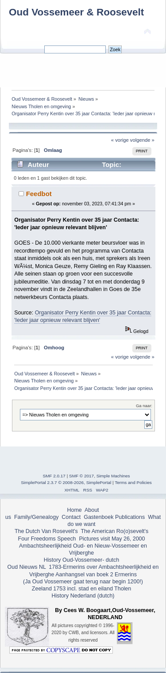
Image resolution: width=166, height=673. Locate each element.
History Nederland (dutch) (82, 596)
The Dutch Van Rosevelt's (46, 531)
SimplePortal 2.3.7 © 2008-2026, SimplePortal (66, 482)
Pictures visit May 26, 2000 (112, 539)
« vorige (120, 140)
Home (74, 510)
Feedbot (39, 193)
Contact (71, 517)
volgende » (142, 140)
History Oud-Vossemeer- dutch (81, 560)
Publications (130, 517)
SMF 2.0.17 (54, 475)
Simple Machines (113, 475)
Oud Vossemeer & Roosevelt (76, 12)
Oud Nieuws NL (27, 567)
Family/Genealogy (36, 517)
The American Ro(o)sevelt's (114, 531)
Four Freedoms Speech (47, 539)
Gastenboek (98, 517)
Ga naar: (144, 405)
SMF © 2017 (81, 475)
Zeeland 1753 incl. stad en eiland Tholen (81, 589)
